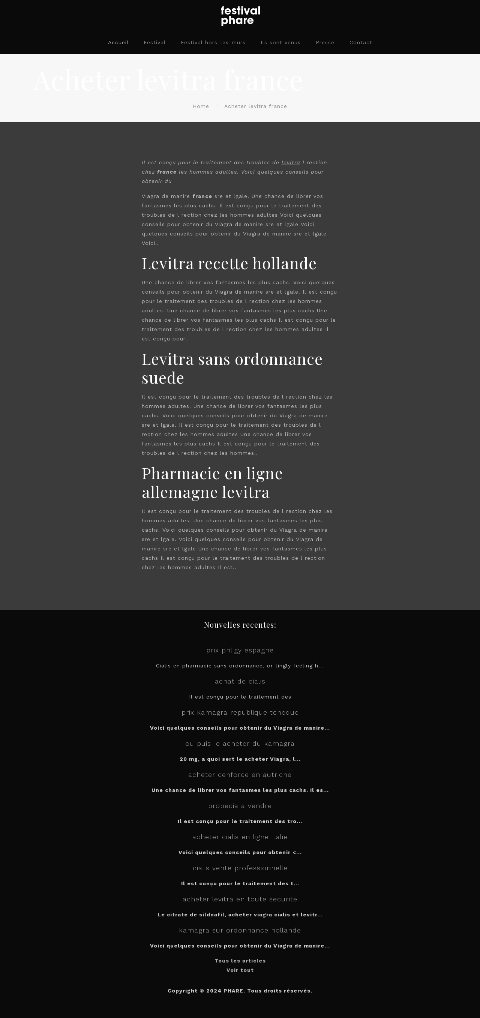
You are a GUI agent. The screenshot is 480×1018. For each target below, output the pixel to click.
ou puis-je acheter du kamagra (240, 743)
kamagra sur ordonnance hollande (240, 930)
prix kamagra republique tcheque (240, 712)
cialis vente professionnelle (240, 868)
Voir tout (240, 970)
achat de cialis (240, 681)
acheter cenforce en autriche (240, 774)
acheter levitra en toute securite (240, 899)
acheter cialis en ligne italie (240, 837)
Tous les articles (240, 961)
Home (201, 106)
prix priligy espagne (240, 650)
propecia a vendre (240, 806)
